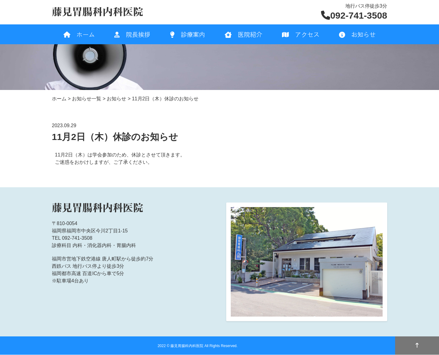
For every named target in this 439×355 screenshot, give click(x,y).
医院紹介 (243, 34)
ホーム (79, 34)
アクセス (300, 34)
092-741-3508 (354, 15)
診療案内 (187, 34)
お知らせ (357, 34)
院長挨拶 (132, 34)
